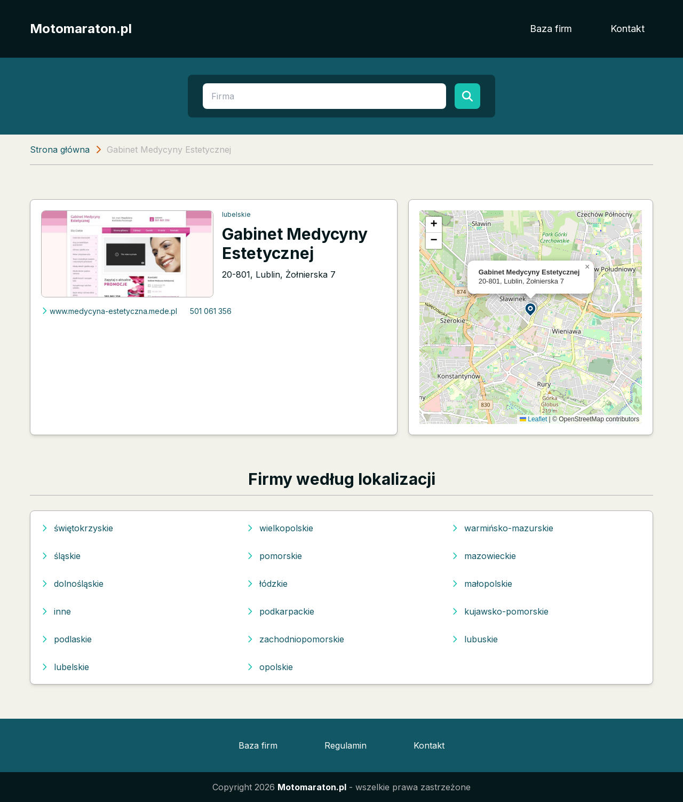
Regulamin (345, 745)
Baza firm (551, 28)
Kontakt (627, 28)
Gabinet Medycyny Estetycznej (295, 243)
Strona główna (60, 149)
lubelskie (236, 214)
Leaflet (533, 419)
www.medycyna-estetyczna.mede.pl (109, 311)
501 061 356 (211, 311)
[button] (531, 309)
